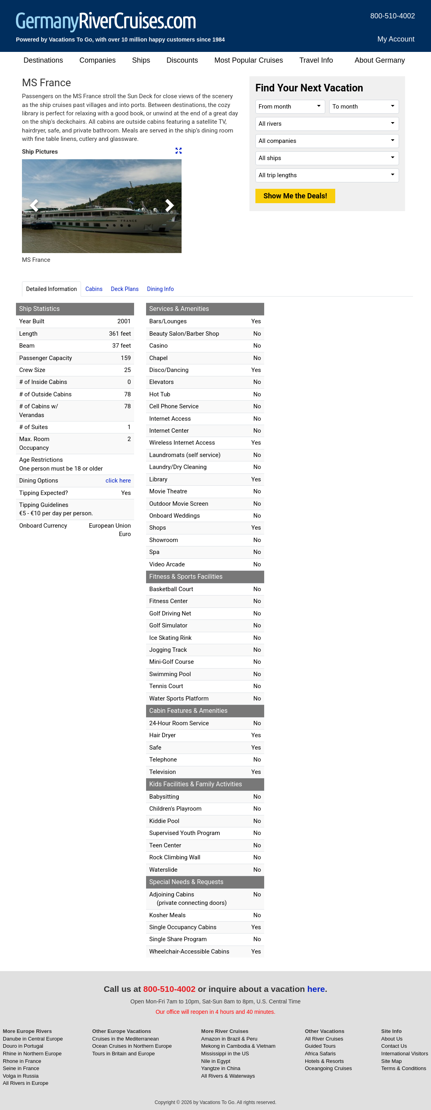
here (316, 988)
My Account (396, 39)
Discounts (182, 60)
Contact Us (394, 1046)
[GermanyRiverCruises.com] (106, 21)
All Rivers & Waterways (228, 1076)
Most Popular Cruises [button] (248, 60)
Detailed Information (51, 289)
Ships (141, 60)
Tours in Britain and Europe (123, 1054)
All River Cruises (324, 1039)
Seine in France (21, 1068)
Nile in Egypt (215, 1061)
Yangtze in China (220, 1068)
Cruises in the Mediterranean (125, 1039)
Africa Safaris (320, 1054)
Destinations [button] (43, 60)
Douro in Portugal (23, 1046)
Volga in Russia (21, 1076)
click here (118, 480)
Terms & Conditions (403, 1068)
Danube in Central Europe (33, 1039)
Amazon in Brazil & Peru (229, 1039)
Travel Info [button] (316, 60)
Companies (97, 60)
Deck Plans (124, 289)
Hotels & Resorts (324, 1061)
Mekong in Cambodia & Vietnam (238, 1046)
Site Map (391, 1061)
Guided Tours (320, 1046)
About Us (391, 1039)
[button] (34, 206)
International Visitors (404, 1054)
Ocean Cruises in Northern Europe (132, 1046)
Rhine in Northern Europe (32, 1054)
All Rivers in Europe (25, 1083)
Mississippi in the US (225, 1054)
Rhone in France (22, 1061)
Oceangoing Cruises (328, 1068)
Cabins (94, 289)
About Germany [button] (380, 60)
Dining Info (160, 289)
